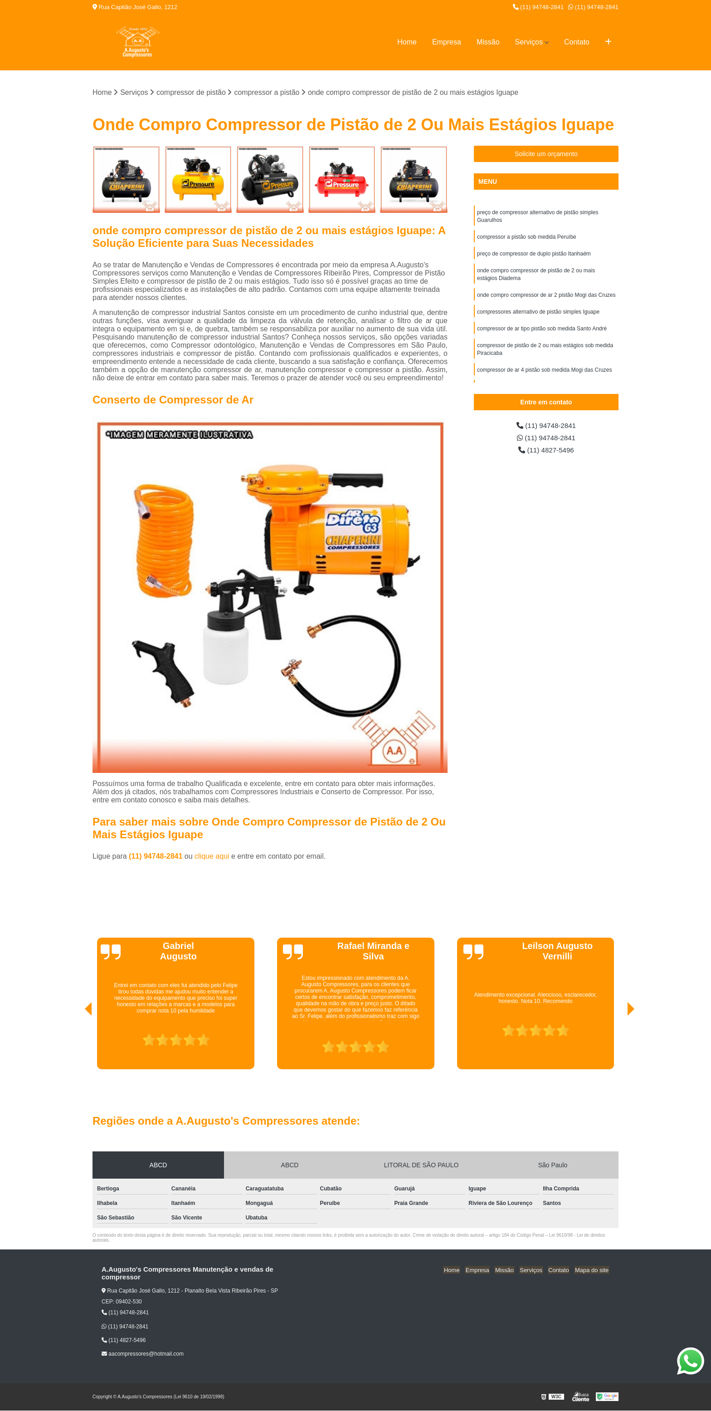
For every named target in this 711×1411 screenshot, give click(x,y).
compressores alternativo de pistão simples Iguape (538, 315)
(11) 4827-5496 (546, 451)
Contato (576, 42)
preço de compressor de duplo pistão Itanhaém (534, 255)
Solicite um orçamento (546, 154)
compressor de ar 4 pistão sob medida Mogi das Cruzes (544, 375)
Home (407, 42)
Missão (488, 42)
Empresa (446, 42)
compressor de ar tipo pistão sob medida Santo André (542, 332)
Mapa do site (592, 1270)
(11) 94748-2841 (538, 7)
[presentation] (75, 1044)
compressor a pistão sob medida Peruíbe (526, 238)
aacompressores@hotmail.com (143, 1354)
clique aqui (212, 856)
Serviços (529, 42)
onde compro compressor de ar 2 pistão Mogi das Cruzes (546, 298)
